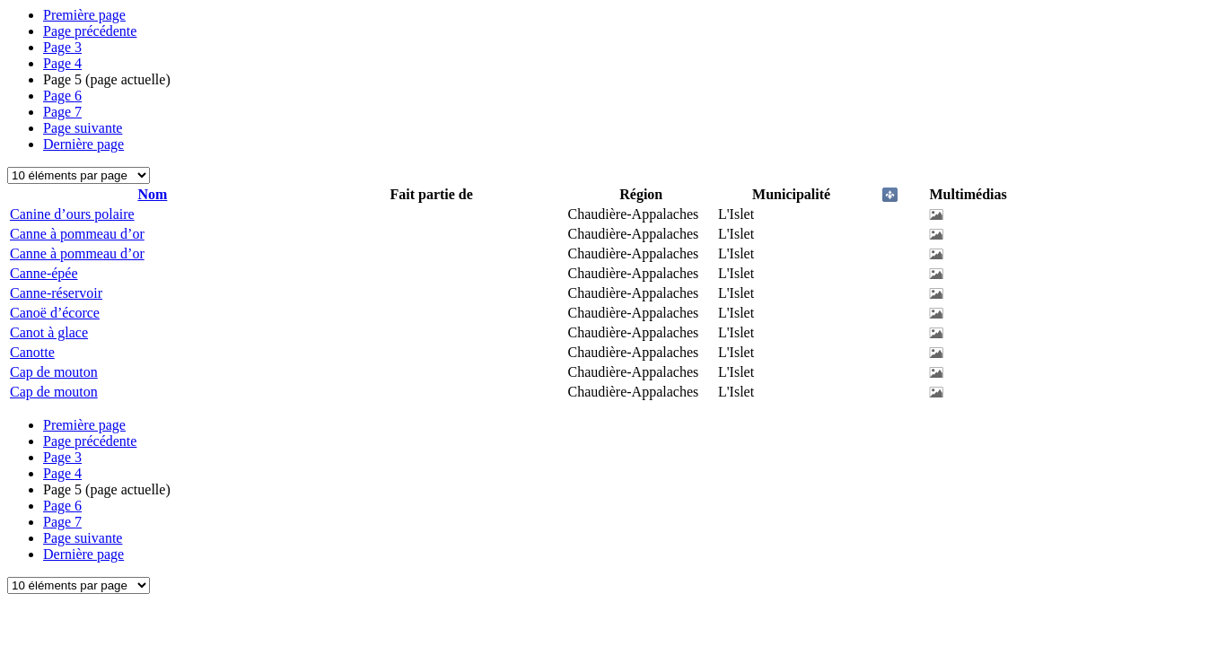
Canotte (32, 352)
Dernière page (83, 144)
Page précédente (89, 31)
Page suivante (82, 127)
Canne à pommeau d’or (77, 233)
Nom (152, 194)
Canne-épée (44, 273)
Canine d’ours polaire (72, 214)
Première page (84, 14)
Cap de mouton (54, 372)
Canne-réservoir (56, 293)
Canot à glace (49, 332)
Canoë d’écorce (55, 312)
